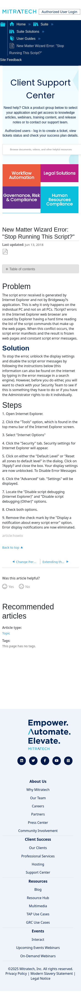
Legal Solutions (59, 173)
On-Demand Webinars (38, 956)
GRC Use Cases (38, 922)
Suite (41, 24)
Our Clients (38, 847)
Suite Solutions (24, 31)
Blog (38, 889)
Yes (11, 586)
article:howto (12, 535)
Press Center (38, 822)
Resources (37, 881)
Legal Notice (40, 978)
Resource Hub (38, 897)
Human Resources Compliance (59, 199)
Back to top (10, 547)
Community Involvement (38, 830)
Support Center (38, 872)
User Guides (22, 38)
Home (18, 24)
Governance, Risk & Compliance (21, 197)
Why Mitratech (37, 789)
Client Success (38, 839)
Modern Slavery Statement (52, 973)
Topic (6, 633)
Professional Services (38, 856)
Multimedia (38, 906)
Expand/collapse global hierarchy (3, 24)
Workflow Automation (21, 175)
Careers (38, 806)
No (27, 586)
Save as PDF (5, 252)
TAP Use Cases (38, 914)
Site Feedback (11, 60)
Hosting (38, 864)
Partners (38, 814)
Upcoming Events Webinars (38, 947)
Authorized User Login (59, 11)
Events (38, 931)
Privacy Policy (16, 973)
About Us (37, 781)
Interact (38, 939)
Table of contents (22, 269)
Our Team (38, 798)
